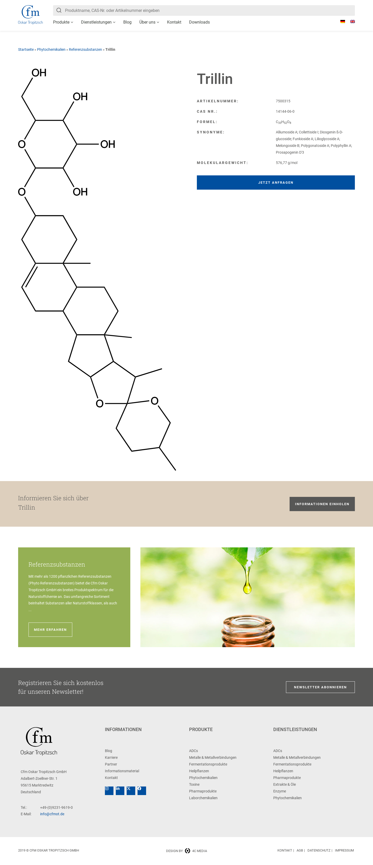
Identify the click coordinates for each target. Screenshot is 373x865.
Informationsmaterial (122, 771)
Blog (127, 22)
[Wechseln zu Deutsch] (340, 21)
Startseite (26, 49)
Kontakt (174, 22)
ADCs (193, 751)
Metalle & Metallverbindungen (212, 757)
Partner (111, 764)
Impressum (344, 850)
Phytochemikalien (51, 49)
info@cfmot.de (52, 814)
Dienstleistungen (96, 22)
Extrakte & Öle (284, 784)
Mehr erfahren (50, 630)
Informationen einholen (322, 504)
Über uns (147, 22)
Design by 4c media (186, 851)
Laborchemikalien (203, 798)
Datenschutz (319, 850)
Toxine (194, 784)
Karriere (111, 757)
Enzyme (279, 791)
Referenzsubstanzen (85, 49)
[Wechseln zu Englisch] (350, 21)
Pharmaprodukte (203, 791)
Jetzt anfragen (275, 182)
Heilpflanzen (199, 771)
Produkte (61, 22)
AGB (300, 850)
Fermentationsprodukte (208, 764)
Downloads (199, 22)
